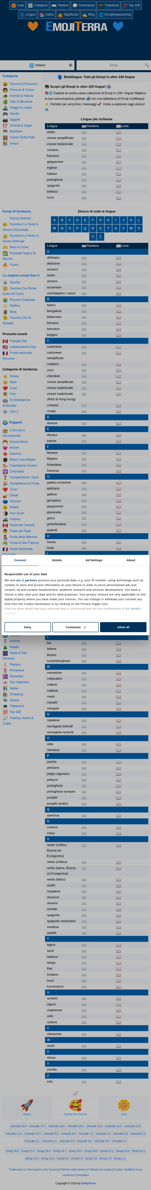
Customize (76, 627)
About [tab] (131, 560)
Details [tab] (57, 560)
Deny (27, 627)
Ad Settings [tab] (94, 560)
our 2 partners (26, 580)
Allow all (123, 627)
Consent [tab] (20, 560)
